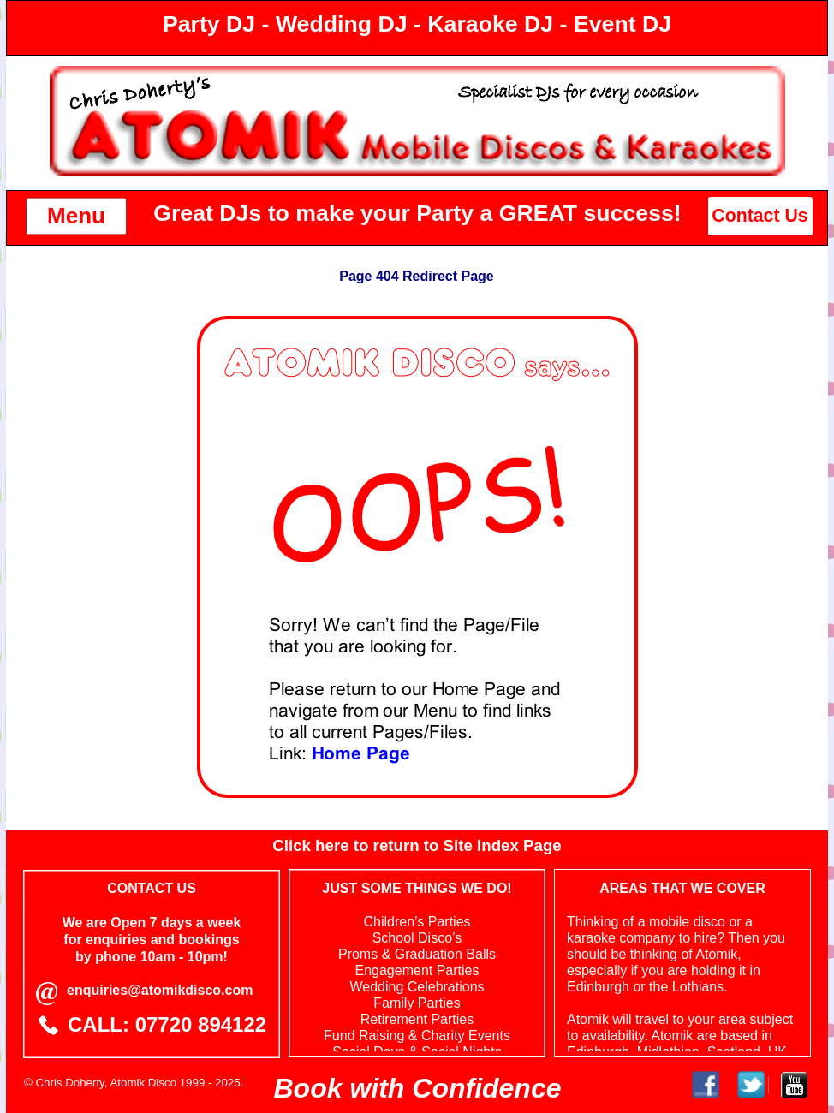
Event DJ (622, 24)
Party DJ (209, 24)
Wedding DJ (342, 24)
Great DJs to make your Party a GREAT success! (417, 213)
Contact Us (759, 215)
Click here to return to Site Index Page (417, 845)
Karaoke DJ (490, 24)
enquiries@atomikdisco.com (160, 990)
